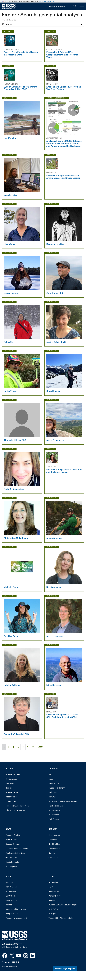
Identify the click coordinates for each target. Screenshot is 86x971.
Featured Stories (12, 835)
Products (53, 768)
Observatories (11, 797)
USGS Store (54, 815)
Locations (53, 840)
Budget (8, 905)
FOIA (51, 887)
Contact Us (53, 857)
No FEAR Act (54, 909)
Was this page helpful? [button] (65, 969)
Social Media (54, 849)
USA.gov (52, 914)
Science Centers (12, 792)
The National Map (56, 806)
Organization (10, 891)
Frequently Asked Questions (17, 806)
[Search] (75, 6)
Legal (51, 876)
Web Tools (53, 792)
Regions (8, 788)
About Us (9, 882)
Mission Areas (11, 779)
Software (52, 797)
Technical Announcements (16, 849)
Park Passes (54, 819)
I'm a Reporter (11, 866)
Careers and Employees (15, 909)
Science (9, 768)
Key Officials (10, 896)
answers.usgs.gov (9, 966)
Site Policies (54, 891)
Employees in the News (15, 853)
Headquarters (54, 835)
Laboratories (10, 801)
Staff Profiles (54, 844)
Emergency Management (16, 918)
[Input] (62, 6)
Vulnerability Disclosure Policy (61, 918)
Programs (9, 783)
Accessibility (54, 882)
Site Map (52, 900)
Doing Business (11, 914)
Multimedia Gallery (57, 788)
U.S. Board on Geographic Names (63, 801)
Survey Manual (11, 887)
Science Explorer (12, 774)
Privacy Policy (54, 896)
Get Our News (11, 857)
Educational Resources (15, 810)
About (8, 876)
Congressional (11, 900)
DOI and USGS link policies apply (63, 905)
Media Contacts (12, 862)
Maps (51, 779)
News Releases (11, 840)
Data (51, 774)
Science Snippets (12, 844)
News (8, 829)
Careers (52, 853)
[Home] (8, 8)
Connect (53, 829)
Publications (54, 783)
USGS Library (54, 810)
